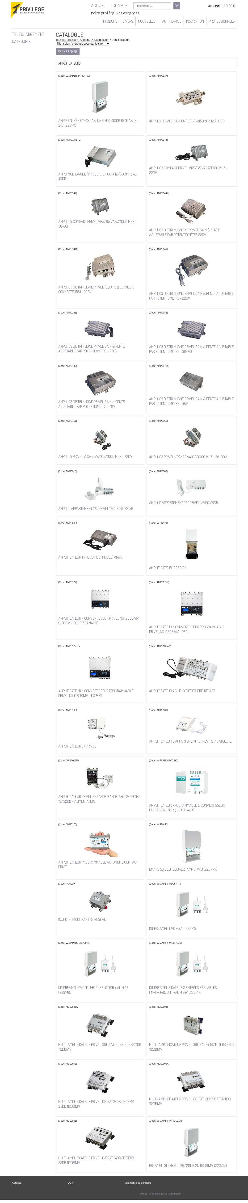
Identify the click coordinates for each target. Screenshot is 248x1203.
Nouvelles (147, 21)
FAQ (163, 21)
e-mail (176, 21)
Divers (127, 21)
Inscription (195, 21)
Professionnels (222, 21)
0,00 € (230, 6)
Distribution (101, 40)
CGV (70, 1182)
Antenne (85, 40)
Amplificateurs (121, 40)
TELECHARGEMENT (28, 34)
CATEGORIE (21, 41)
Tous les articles (66, 40)
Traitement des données (137, 1182)
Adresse (16, 1182)
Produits (110, 21)
